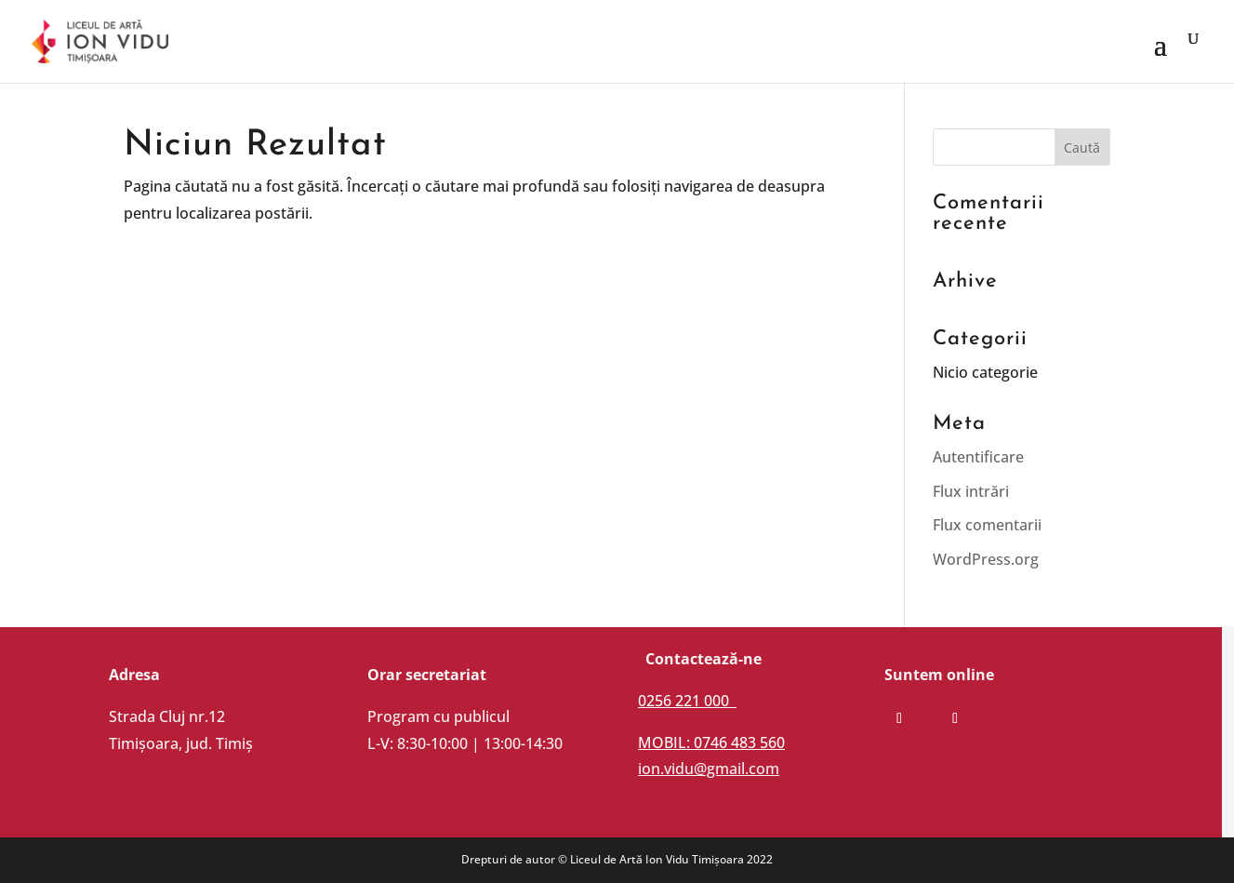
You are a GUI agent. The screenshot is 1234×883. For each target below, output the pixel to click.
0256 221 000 (687, 700)
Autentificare (978, 457)
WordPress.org (986, 559)
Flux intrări (971, 491)
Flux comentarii (987, 525)
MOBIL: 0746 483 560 (711, 742)
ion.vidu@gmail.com (708, 768)
